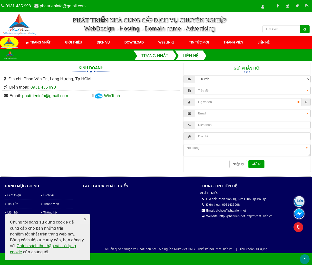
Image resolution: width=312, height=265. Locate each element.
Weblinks (166, 42)
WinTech (112, 95)
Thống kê (50, 212)
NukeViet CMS (184, 249)
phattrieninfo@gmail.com (63, 6)
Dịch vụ (103, 42)
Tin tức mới (199, 42)
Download (134, 42)
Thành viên (233, 42)
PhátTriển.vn (224, 249)
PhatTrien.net (146, 249)
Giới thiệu (73, 42)
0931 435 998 (18, 6)
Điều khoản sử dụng (253, 249)
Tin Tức (12, 204)
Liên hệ (264, 42)
